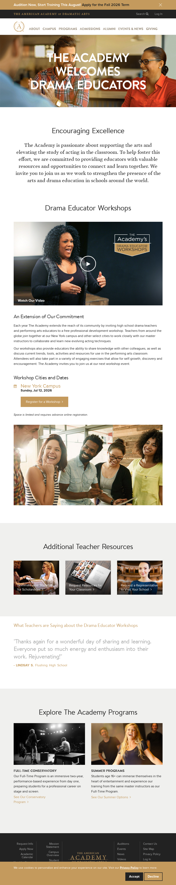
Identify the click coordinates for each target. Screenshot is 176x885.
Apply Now (26, 849)
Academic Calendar (27, 856)
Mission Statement (52, 845)
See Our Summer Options (109, 797)
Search (142, 13)
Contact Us (150, 843)
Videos (121, 859)
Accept (134, 876)
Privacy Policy (151, 854)
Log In (159, 14)
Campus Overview (53, 854)
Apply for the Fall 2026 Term (105, 5)
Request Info (25, 843)
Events (121, 849)
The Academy (52, 13)
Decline (153, 876)
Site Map (148, 849)
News (121, 854)
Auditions (123, 843)
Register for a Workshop (44, 401)
